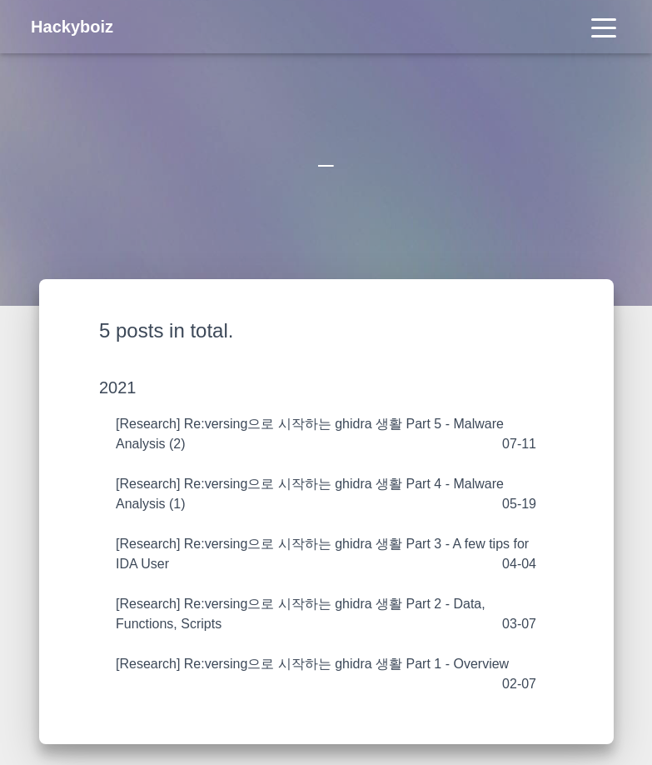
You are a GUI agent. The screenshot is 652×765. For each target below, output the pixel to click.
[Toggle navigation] (603, 26)
